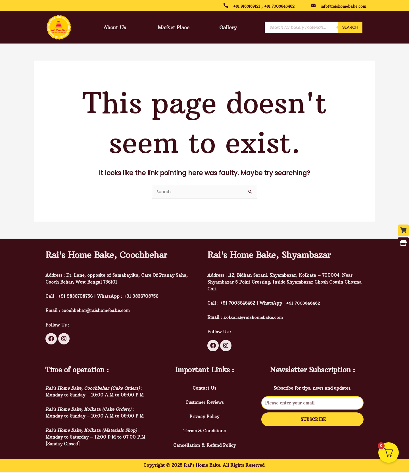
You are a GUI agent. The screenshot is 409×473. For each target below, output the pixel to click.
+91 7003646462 (286, 6)
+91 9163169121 (249, 6)
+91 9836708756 (141, 297)
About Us (113, 28)
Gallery (228, 28)
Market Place (171, 28)
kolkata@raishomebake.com (253, 318)
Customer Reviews (204, 403)
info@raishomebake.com (347, 6)
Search (350, 28)
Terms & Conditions (204, 432)
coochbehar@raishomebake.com (95, 311)
